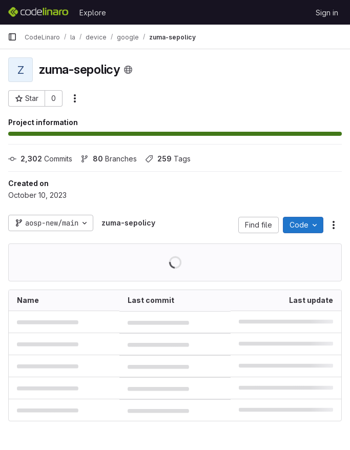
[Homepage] (38, 12)
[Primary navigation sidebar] (12, 37)
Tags (168, 158)
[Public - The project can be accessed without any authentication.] (128, 70)
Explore (92, 12)
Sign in (327, 12)
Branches (108, 158)
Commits (40, 158)
